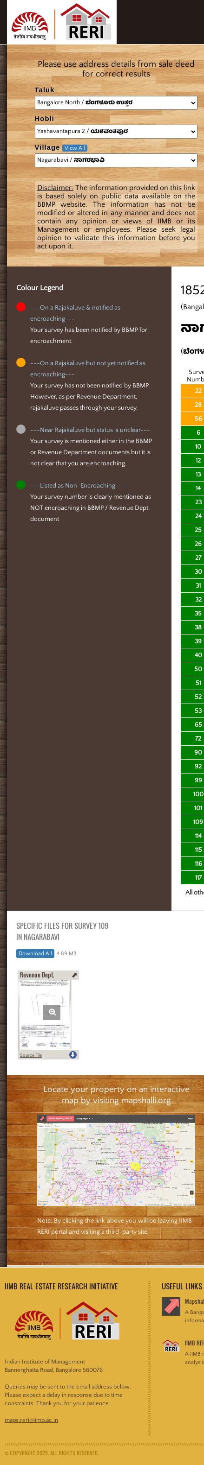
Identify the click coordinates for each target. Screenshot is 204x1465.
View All (75, 148)
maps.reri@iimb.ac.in (31, 1420)
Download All (35, 954)
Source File (31, 1055)
